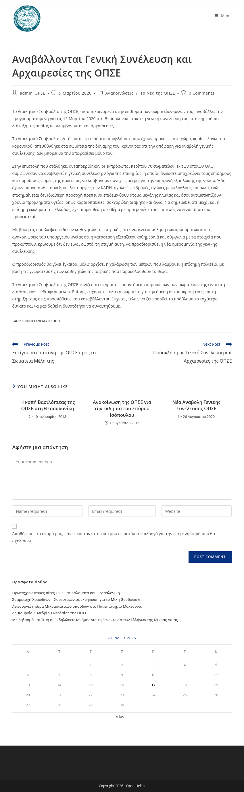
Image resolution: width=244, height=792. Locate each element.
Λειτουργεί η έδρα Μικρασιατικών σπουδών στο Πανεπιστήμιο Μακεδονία (77, 606)
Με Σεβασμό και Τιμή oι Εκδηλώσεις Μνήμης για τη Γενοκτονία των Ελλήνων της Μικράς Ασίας (95, 619)
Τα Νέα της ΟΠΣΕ (158, 93)
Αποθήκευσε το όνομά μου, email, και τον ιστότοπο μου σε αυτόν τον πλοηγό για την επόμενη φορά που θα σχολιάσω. (113, 537)
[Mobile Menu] (223, 15)
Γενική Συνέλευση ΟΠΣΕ (41, 321)
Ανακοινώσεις (119, 93)
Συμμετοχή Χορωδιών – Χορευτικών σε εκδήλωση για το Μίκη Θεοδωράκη (76, 599)
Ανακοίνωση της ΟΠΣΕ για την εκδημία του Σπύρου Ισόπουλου (122, 408)
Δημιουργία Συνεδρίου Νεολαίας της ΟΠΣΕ (49, 612)
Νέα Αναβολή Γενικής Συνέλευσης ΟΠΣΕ (196, 405)
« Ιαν (120, 716)
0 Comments (201, 93)
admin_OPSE (32, 93)
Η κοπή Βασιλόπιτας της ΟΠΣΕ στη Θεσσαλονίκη (47, 405)
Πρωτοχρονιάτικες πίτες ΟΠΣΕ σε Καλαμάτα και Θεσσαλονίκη (66, 592)
